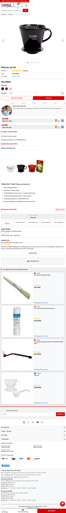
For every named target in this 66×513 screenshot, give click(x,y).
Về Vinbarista (5, 426)
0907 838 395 (6, 126)
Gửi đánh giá (60, 208)
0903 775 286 (9, 495)
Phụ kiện (10, 13)
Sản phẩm (4, 434)
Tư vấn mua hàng (17, 445)
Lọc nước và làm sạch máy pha (23, 13)
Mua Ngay (49, 97)
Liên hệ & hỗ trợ (17, 449)
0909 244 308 (10, 483)
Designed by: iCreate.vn (33, 506)
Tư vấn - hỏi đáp (6, 430)
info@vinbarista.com (22, 476)
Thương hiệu (5, 438)
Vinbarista (3, 13)
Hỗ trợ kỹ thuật (49, 445)
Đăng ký (60, 413)
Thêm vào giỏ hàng (16, 97)
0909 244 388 (7, 120)
